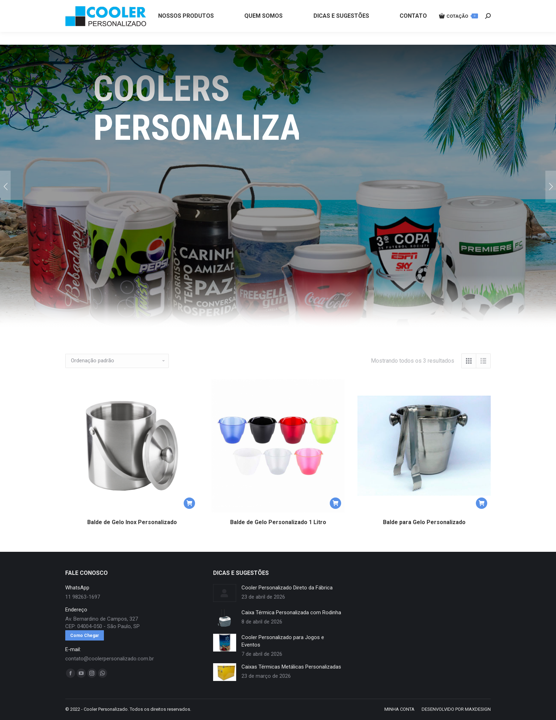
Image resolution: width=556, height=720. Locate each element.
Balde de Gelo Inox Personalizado (132, 522)
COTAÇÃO (458, 29)
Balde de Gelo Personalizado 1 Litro (278, 522)
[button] (189, 503)
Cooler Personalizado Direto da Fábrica (287, 587)
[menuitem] (186, 28)
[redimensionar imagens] (224, 593)
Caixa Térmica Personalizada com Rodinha (291, 612)
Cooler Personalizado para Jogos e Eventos (282, 641)
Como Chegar (84, 635)
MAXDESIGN (478, 709)
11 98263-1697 (183, 6)
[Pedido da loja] (117, 361)
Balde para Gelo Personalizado (424, 522)
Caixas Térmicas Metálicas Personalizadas (291, 667)
